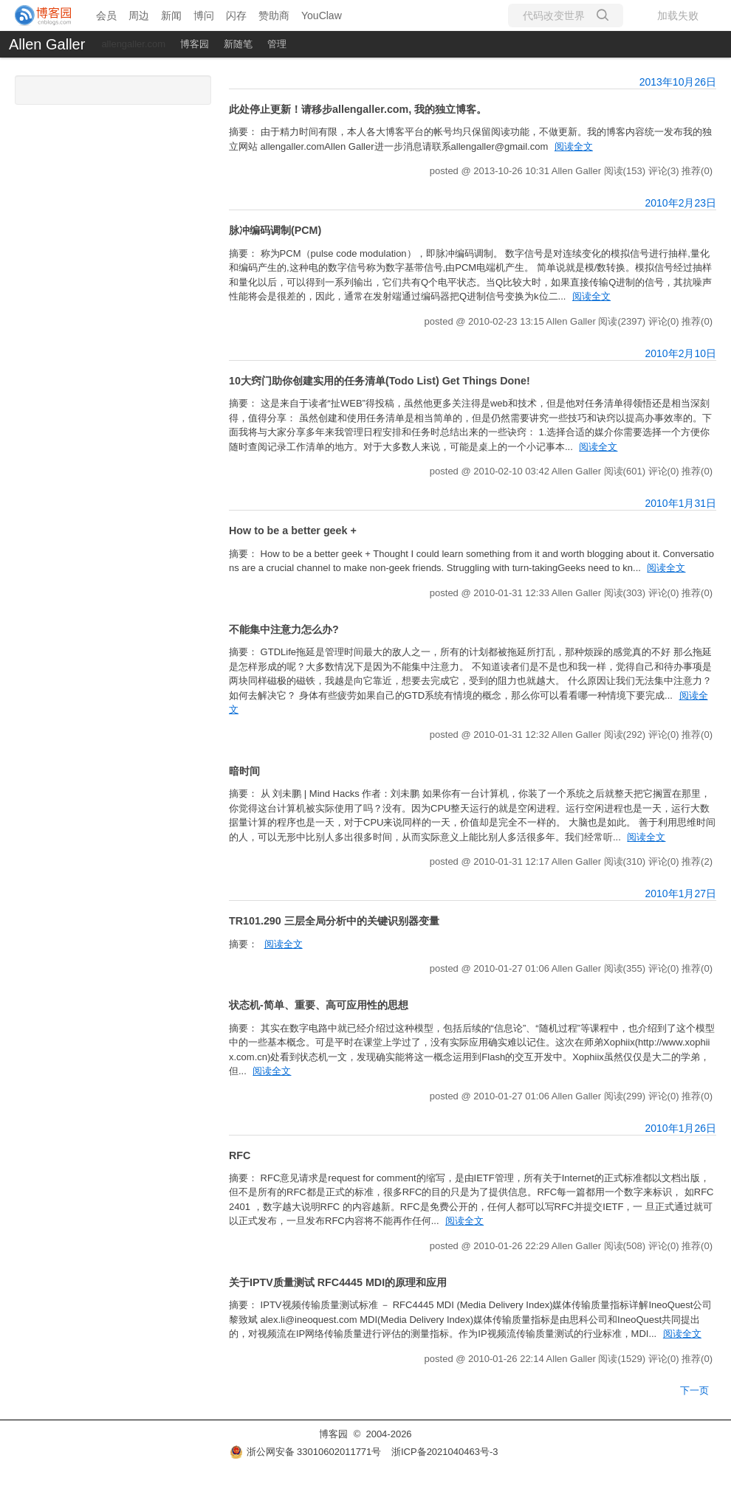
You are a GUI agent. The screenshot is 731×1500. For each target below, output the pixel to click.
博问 (203, 15)
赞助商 (273, 15)
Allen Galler (47, 44)
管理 (276, 43)
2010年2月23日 (680, 203)
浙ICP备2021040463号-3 (444, 1451)
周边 (138, 15)
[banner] (43, 15)
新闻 (171, 15)
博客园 (194, 43)
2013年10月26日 (677, 82)
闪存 (236, 15)
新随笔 (238, 43)
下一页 (694, 1390)
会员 (106, 15)
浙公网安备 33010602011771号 (306, 1451)
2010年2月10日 (680, 353)
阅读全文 (574, 146)
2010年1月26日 (680, 1128)
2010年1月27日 (680, 893)
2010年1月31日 (680, 503)
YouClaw (321, 15)
